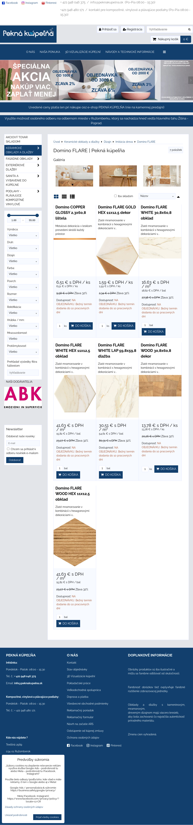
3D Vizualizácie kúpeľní (83, 52)
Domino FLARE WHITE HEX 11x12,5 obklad (72, 351)
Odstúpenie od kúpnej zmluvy (85, 730)
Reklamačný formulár (80, 717)
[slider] (9, 215)
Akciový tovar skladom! (17, 139)
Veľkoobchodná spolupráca (84, 690)
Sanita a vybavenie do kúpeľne (24, 180)
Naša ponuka (50, 52)
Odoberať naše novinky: (20, 436)
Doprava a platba (77, 696)
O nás (30, 52)
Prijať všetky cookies (47, 817)
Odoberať (15, 460)
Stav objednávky (77, 669)
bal (147, 325)
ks (61, 326)
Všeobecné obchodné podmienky (87, 703)
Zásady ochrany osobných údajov (24, 807)
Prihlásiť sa (107, 29)
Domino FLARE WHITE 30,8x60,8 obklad (156, 213)
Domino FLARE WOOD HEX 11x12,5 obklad (72, 494)
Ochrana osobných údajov (83, 737)
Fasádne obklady (24, 159)
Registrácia (132, 29)
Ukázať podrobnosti (16, 815)
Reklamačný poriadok (80, 710)
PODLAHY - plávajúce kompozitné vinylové (24, 197)
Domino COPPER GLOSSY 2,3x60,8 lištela (70, 213)
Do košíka (81, 326)
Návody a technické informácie (130, 52)
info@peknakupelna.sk (28, 683)
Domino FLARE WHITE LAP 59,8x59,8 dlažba (117, 351)
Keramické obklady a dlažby (24, 150)
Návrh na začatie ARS (80, 724)
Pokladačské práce (78, 683)
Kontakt (71, 662)
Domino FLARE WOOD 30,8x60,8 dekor (156, 351)
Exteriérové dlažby (24, 167)
